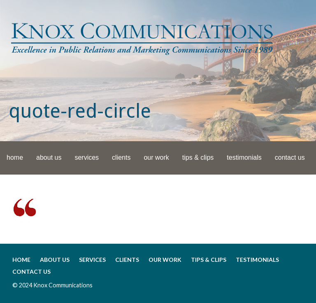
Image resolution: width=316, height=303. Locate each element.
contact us (290, 157)
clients (121, 157)
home (15, 157)
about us (48, 157)
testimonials (244, 157)
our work (156, 157)
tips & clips (198, 157)
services (86, 157)
